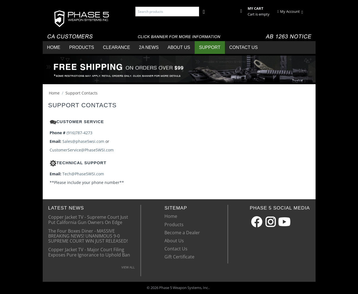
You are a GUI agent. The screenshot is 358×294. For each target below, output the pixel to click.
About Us (178, 47)
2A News (149, 47)
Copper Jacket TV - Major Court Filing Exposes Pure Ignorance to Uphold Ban (89, 251)
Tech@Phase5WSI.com (83, 173)
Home (53, 47)
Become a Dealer (182, 233)
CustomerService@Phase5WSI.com (82, 150)
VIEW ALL (128, 267)
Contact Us (243, 47)
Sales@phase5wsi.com (83, 141)
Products (81, 47)
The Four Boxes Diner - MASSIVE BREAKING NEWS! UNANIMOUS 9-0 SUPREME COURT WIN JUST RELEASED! (88, 236)
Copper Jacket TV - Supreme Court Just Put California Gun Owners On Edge (88, 219)
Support (209, 47)
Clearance (116, 47)
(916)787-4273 (79, 132)
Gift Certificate (179, 257)
